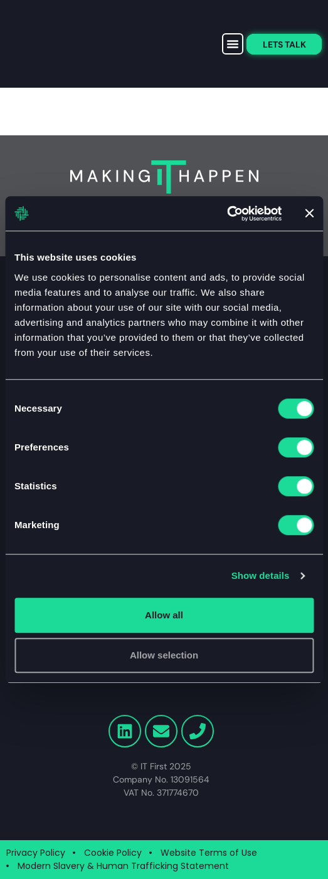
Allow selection (164, 655)
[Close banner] (309, 213)
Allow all (164, 615)
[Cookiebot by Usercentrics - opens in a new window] (227, 213)
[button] (232, 44)
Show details (260, 575)
